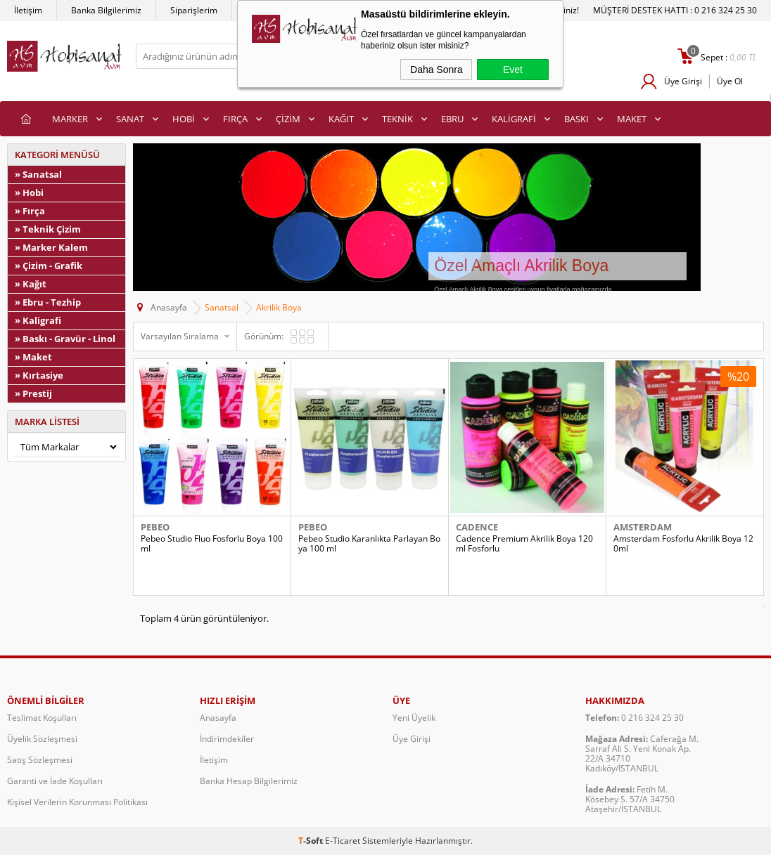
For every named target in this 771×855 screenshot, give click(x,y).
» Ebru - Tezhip (48, 302)
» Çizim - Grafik (48, 265)
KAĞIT (341, 118)
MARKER (70, 118)
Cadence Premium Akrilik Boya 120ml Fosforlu (524, 544)
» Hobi (29, 192)
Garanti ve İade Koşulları (55, 781)
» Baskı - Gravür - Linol (65, 338)
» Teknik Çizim (48, 229)
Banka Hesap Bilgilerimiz (249, 781)
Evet (513, 69)
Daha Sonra (436, 69)
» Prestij (33, 393)
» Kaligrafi (38, 320)
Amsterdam (642, 527)
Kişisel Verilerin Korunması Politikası (77, 802)
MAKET (631, 118)
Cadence (477, 527)
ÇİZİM (288, 118)
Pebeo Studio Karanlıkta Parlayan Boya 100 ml (369, 544)
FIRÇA (235, 118)
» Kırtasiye (39, 375)
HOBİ (183, 118)
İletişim (28, 10)
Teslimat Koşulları (42, 718)
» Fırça (30, 210)
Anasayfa (218, 718)
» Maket (33, 357)
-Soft (311, 841)
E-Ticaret (342, 841)
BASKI (576, 118)
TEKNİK (397, 118)
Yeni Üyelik (414, 718)
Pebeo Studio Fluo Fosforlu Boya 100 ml (212, 544)
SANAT (130, 118)
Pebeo (155, 527)
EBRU (452, 118)
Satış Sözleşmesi (39, 760)
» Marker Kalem (51, 247)
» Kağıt (30, 284)
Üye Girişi (683, 81)
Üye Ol (730, 81)
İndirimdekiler (227, 739)
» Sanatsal (38, 174)
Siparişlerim (193, 10)
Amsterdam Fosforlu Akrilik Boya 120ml (683, 544)
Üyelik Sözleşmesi (42, 739)
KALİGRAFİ (514, 118)
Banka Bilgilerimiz (106, 10)
